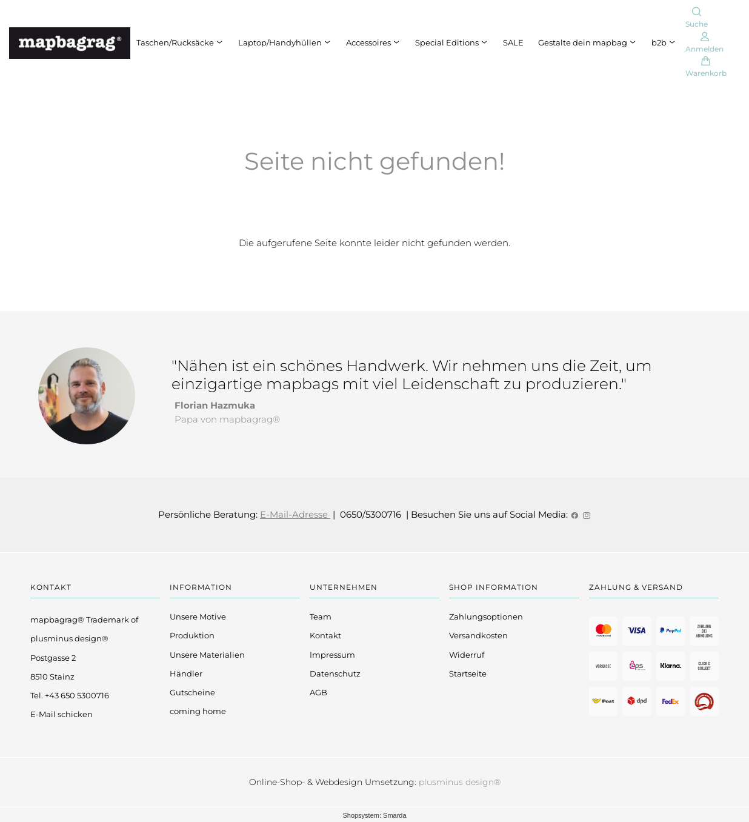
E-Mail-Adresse (295, 514)
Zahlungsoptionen (486, 616)
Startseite (468, 673)
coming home (198, 711)
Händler (186, 673)
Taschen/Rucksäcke (180, 42)
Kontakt (325, 635)
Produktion (192, 635)
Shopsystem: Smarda (374, 815)
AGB (318, 692)
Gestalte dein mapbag (587, 42)
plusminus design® (460, 782)
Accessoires (373, 42)
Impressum (332, 655)
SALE (513, 42)
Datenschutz (335, 673)
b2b (663, 42)
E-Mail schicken (61, 714)
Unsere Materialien (207, 655)
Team (320, 616)
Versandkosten (478, 635)
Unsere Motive (198, 616)
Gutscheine (192, 692)
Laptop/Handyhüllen (284, 42)
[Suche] (696, 18)
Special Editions (451, 42)
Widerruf (466, 655)
